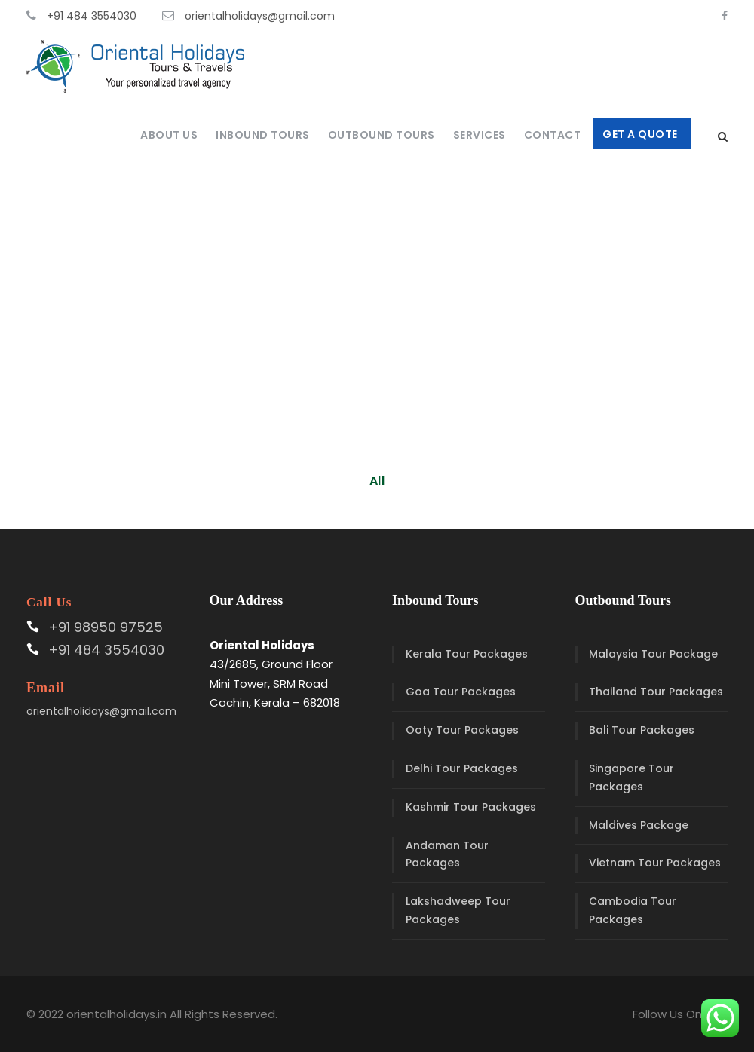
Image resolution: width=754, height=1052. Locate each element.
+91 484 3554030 (91, 15)
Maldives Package (638, 825)
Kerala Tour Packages (467, 653)
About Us (169, 135)
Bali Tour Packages (641, 730)
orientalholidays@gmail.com (260, 15)
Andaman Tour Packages (447, 854)
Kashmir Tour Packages (471, 806)
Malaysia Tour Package (653, 653)
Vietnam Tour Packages (655, 862)
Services (479, 135)
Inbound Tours (263, 135)
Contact (552, 135)
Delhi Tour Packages (462, 768)
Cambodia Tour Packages (632, 910)
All (377, 480)
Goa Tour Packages (461, 691)
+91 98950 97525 (105, 627)
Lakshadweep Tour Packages (458, 910)
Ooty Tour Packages (462, 730)
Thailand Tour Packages (656, 691)
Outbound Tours (381, 135)
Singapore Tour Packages (631, 777)
